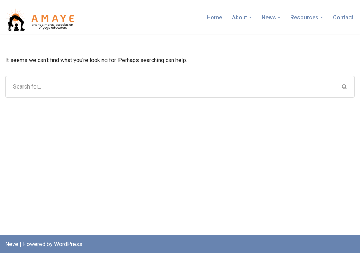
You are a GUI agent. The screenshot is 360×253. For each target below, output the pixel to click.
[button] (250, 17)
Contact (343, 17)
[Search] (170, 87)
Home (214, 17)
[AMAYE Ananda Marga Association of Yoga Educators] (42, 19)
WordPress (68, 244)
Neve (11, 244)
